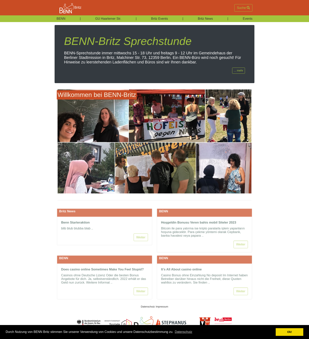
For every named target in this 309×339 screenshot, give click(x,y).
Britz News (205, 18)
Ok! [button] (289, 331)
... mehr (238, 70)
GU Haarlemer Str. (108, 18)
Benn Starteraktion (74, 232)
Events (247, 18)
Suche (243, 7)
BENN (61, 18)
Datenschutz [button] (183, 331)
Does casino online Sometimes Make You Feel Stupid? (102, 279)
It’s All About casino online (181, 279)
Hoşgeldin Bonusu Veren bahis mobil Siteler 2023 (198, 232)
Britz (68, 8)
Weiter (141, 248)
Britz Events (159, 18)
